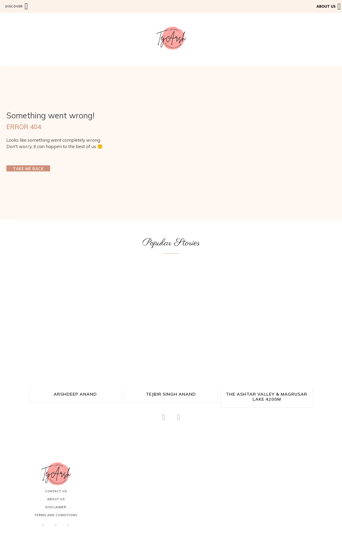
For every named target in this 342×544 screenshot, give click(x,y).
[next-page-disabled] (178, 416)
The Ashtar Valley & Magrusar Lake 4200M (266, 396)
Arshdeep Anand (75, 393)
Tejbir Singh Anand (170, 393)
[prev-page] (164, 416)
